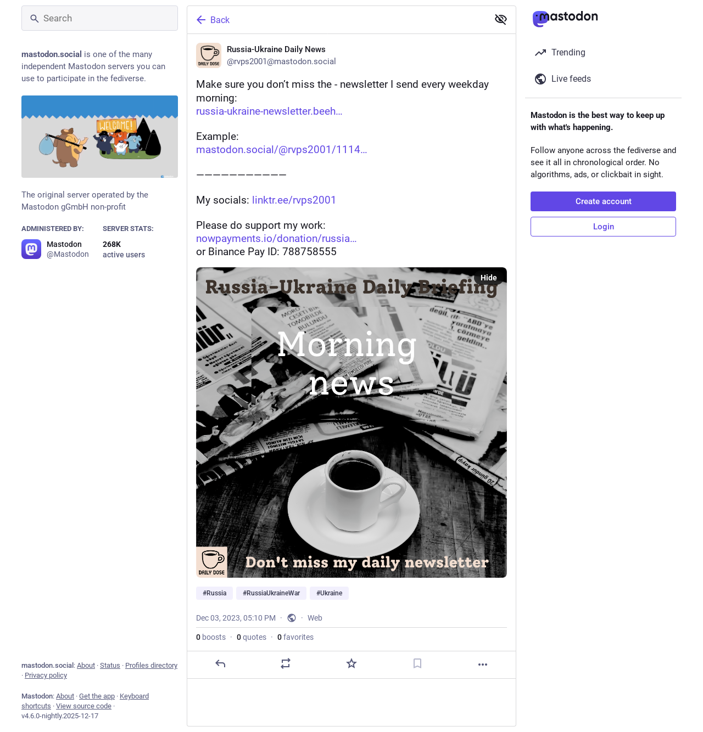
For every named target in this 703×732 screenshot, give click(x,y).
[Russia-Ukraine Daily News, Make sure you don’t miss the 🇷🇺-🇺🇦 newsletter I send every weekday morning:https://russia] (351, 356)
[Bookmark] (417, 663)
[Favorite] (351, 663)
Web (315, 617)
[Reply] (220, 663)
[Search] (99, 18)
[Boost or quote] (285, 663)
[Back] (336, 19)
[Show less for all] (501, 19)
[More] (482, 664)
